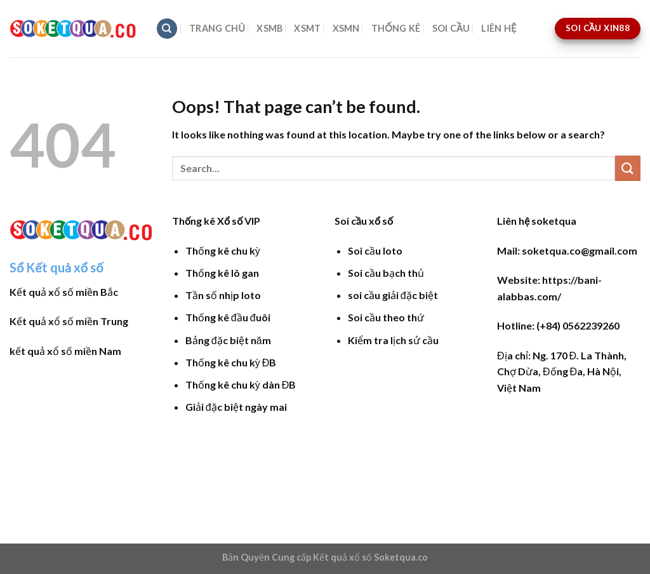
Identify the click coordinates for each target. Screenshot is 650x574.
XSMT (307, 28)
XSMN (346, 28)
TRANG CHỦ (217, 28)
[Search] (167, 28)
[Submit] (627, 168)
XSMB (269, 28)
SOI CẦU (451, 28)
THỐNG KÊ (396, 28)
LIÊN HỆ (498, 28)
